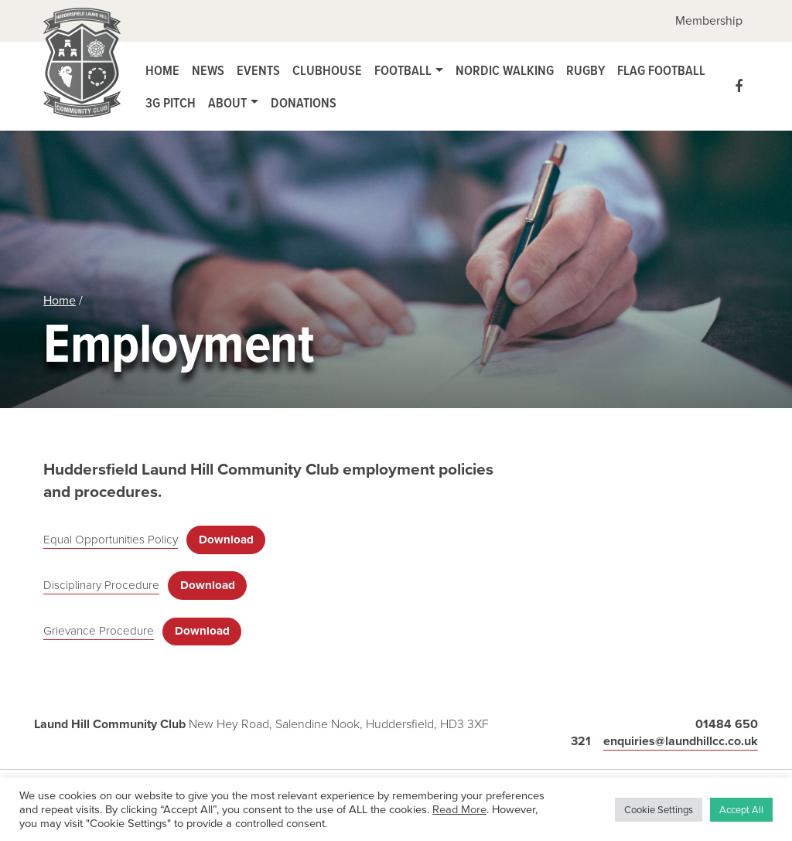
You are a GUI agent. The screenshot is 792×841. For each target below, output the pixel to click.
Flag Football (661, 70)
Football (403, 70)
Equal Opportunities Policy (110, 539)
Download (226, 539)
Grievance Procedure (98, 630)
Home (162, 70)
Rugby (585, 70)
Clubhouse (327, 70)
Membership (708, 20)
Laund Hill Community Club (82, 66)
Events (258, 70)
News (208, 70)
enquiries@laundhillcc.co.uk (680, 741)
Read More (459, 809)
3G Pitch (170, 102)
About (227, 102)
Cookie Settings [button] (658, 809)
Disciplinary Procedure (101, 585)
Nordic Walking (505, 70)
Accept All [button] (741, 809)
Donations (303, 102)
